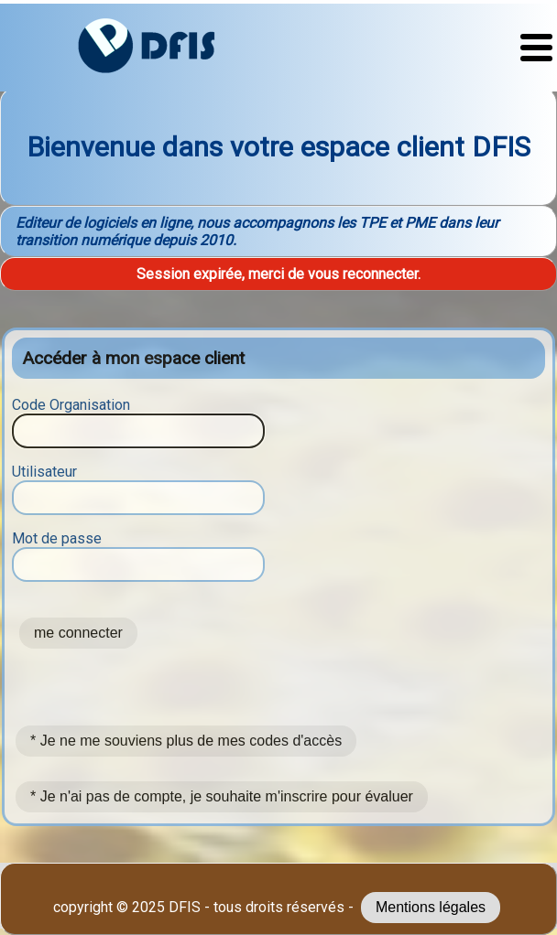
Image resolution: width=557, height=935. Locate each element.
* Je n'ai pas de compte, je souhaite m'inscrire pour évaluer (221, 796)
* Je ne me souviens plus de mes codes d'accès (186, 740)
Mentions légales (431, 907)
